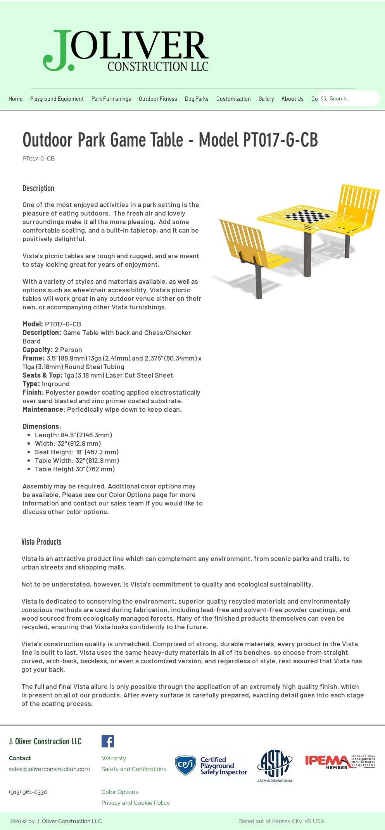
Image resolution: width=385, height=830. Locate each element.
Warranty (114, 758)
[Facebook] (108, 741)
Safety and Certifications (134, 769)
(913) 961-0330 (28, 792)
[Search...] (347, 98)
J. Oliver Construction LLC (45, 741)
